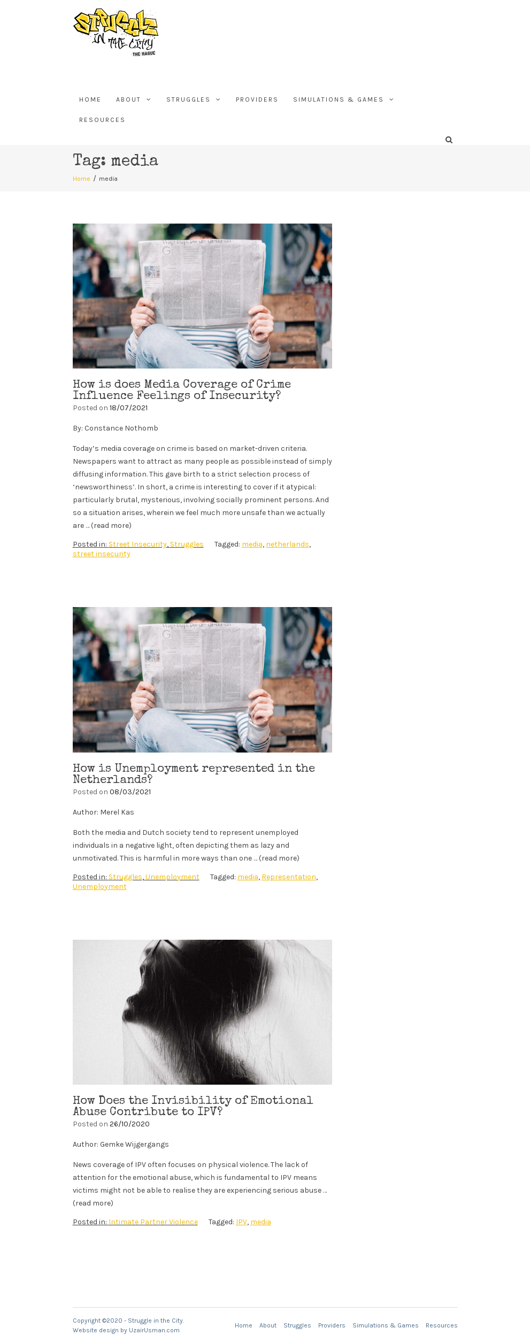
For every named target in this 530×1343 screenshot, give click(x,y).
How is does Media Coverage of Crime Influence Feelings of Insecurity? (182, 391)
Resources (102, 120)
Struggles (188, 99)
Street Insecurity (138, 544)
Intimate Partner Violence (153, 1221)
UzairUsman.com (154, 1330)
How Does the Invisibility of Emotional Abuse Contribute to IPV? (193, 1107)
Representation (289, 876)
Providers (257, 99)
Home (90, 99)
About (128, 99)
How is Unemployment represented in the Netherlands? (194, 775)
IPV (241, 1221)
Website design (96, 1330)
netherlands (287, 544)
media (252, 544)
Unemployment (172, 876)
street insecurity (101, 553)
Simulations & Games (338, 99)
